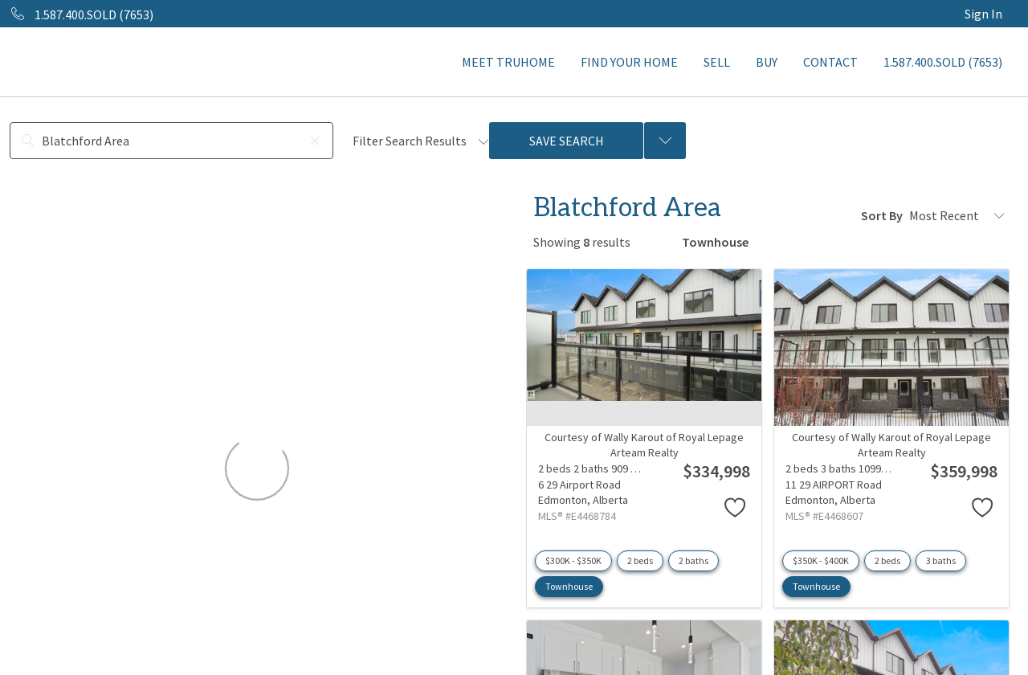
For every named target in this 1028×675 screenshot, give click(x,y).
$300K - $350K (573, 560)
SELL (717, 62)
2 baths (693, 560)
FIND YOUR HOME (629, 62)
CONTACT (830, 62)
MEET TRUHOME (508, 62)
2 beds (640, 560)
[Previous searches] (665, 140)
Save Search (566, 141)
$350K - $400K (821, 560)
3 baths (941, 560)
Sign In (983, 14)
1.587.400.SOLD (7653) (942, 62)
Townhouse (569, 586)
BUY (766, 62)
